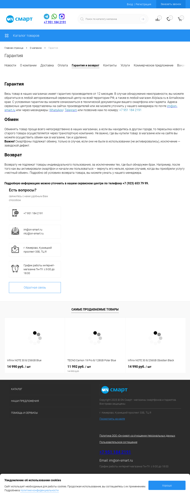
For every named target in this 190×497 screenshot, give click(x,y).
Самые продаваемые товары (95, 309)
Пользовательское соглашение (118, 442)
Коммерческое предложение (153, 65)
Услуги (125, 65)
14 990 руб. (19, 366)
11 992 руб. (95, 369)
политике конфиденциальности (39, 490)
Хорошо (167, 485)
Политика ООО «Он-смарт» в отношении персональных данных (137, 435)
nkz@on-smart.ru (34, 233)
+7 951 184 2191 (55, 22)
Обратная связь (35, 287)
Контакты (110, 65)
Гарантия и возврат (85, 65)
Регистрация (143, 4)
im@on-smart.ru (33, 229)
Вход (130, 4)
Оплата (63, 65)
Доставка (47, 65)
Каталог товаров (21, 35)
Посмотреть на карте (112, 418)
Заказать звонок (171, 4)
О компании (28, 65)
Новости (10, 65)
